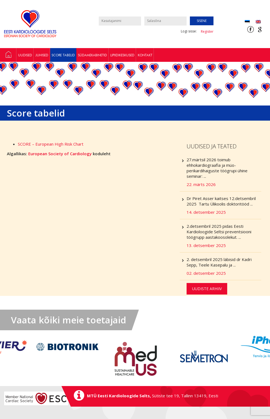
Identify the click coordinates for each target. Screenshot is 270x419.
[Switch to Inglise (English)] (258, 21)
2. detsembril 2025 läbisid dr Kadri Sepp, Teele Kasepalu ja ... (224, 266)
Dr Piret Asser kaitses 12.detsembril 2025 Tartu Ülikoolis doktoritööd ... (224, 205)
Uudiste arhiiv (207, 288)
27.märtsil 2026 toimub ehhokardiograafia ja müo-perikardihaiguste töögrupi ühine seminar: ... (224, 172)
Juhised (41, 55)
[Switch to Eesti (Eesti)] (247, 21)
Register (207, 31)
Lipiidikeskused (122, 55)
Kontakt (145, 55)
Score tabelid (63, 55)
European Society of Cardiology (60, 153)
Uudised (25, 55)
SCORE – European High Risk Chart (50, 144)
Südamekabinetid (92, 55)
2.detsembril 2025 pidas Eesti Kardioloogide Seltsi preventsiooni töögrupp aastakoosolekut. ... (224, 235)
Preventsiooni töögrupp (8, 55)
